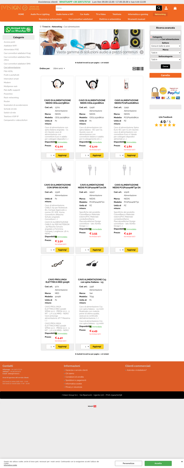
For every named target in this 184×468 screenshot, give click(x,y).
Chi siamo (70, 374)
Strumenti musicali (137, 20)
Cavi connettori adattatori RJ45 (17, 54)
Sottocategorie (165, 57)
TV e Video (101, 14)
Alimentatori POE (11, 51)
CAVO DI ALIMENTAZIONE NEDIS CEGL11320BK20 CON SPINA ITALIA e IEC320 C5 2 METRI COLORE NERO (92, 105)
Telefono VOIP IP (11, 117)
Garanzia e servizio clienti (77, 371)
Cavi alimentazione (12, 68)
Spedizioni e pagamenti (76, 381)
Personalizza (128, 463)
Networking (163, 14)
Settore (165, 44)
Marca (165, 51)
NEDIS (58, 115)
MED (57, 294)
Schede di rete (10, 110)
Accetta (158, 463)
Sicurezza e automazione (49, 20)
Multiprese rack (10, 87)
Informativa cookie (10, 465)
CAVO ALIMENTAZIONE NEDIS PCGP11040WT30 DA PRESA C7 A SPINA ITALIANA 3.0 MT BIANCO (127, 190)
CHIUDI (182, 461)
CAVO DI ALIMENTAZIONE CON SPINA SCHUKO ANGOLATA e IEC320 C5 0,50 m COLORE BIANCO (57, 190)
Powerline (8, 95)
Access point (9, 43)
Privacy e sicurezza (74, 388)
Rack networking (11, 99)
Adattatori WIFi (10, 47)
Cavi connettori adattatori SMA (17, 65)
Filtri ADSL (8, 72)
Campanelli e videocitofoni (15, 121)
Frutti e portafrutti (11, 76)
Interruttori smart (11, 80)
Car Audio (84, 14)
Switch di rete (10, 114)
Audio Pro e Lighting (38, 14)
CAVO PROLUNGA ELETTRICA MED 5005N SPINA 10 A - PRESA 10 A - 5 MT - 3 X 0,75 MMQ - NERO (57, 284)
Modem (7, 84)
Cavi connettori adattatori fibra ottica (17, 59)
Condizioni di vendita (75, 378)
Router (7, 102)
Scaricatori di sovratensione (16, 106)
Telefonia (118, 14)
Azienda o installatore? (137, 371)
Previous (41, 44)
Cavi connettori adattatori (80, 20)
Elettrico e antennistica (110, 20)
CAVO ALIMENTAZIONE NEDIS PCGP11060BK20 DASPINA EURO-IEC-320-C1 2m (126, 105)
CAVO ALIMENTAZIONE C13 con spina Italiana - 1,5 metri (92, 283)
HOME (18, 14)
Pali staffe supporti (12, 91)
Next (142, 44)
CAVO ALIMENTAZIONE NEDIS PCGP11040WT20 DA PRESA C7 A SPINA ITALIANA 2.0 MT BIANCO (92, 190)
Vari (91, 294)
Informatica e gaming (140, 14)
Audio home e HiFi (63, 14)
